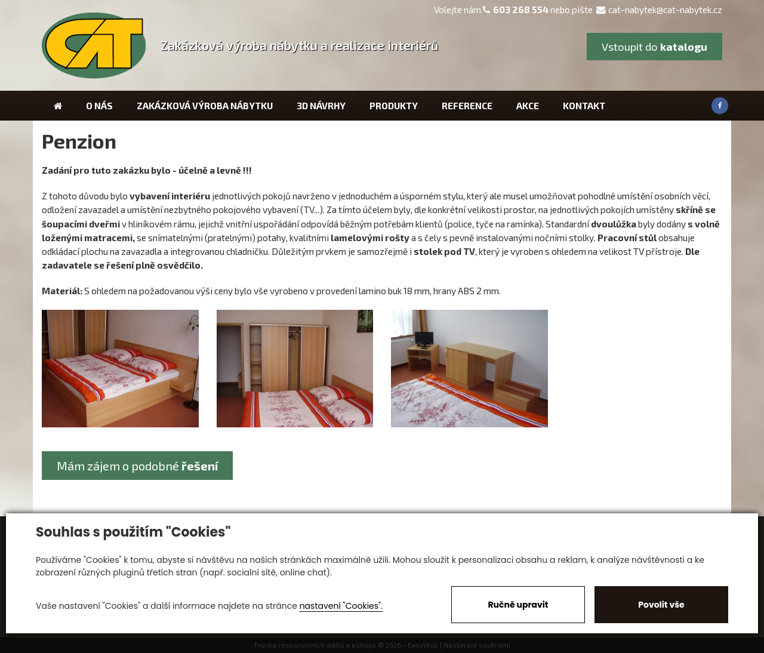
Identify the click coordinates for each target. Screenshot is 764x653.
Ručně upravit (518, 605)
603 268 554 (521, 9)
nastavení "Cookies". (341, 606)
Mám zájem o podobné (137, 465)
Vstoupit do (654, 46)
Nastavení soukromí (476, 645)
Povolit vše (661, 605)
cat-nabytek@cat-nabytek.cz (659, 9)
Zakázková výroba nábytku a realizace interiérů (299, 45)
